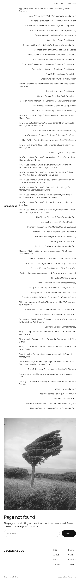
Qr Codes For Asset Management (34, 273)
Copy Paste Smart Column (33, 64)
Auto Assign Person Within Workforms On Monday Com (52, 16)
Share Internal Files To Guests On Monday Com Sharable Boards (49, 297)
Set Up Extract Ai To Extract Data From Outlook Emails (53, 292)
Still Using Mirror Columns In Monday (60, 326)
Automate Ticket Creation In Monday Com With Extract (52, 20)
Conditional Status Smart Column (61, 40)
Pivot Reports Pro (68, 268)
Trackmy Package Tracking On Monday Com (57, 393)
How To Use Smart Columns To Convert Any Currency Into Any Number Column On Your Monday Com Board (45, 166)
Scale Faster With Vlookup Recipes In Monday (57, 282)
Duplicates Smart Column (65, 69)
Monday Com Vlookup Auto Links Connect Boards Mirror (52, 258)
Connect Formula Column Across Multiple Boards (55, 49)
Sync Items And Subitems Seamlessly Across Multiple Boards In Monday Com (46, 355)
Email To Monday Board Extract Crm (61, 74)
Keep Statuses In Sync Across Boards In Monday (55, 236)
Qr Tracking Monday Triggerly (63, 278)
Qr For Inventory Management (63, 273)
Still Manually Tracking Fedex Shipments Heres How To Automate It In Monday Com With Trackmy (47, 320)
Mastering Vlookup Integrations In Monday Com (55, 246)
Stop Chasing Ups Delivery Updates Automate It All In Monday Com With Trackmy (47, 332)
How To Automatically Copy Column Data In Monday (54, 110)
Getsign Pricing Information (32, 100)
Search (69, 533)
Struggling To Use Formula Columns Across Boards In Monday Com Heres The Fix (47, 347)
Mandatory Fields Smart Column (62, 241)
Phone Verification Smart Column (45, 268)
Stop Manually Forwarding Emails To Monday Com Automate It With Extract (47, 340)
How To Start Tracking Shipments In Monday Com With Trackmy (49, 140)
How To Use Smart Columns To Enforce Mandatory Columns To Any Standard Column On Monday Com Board (45, 196)
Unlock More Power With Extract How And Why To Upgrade (51, 403)
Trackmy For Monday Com (65, 389)
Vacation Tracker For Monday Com (61, 408)
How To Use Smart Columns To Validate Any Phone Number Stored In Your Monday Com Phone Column (47, 211)
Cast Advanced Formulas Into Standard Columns (55, 35)
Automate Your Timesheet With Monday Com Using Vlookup (50, 25)
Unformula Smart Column (65, 398)
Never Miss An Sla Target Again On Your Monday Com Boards (50, 263)
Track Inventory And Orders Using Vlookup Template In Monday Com (45, 375)
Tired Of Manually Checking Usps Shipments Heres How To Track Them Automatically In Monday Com (46, 363)
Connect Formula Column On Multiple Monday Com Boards (51, 54)
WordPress (72, 577)
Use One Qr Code (37, 408)
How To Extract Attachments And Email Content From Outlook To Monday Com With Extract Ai (46, 124)
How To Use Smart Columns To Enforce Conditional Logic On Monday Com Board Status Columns (44, 188)
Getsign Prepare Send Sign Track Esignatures (56, 96)
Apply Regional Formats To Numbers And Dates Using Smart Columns (44, 9)
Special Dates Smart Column (64, 314)
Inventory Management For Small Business (58, 222)
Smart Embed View (48, 309)
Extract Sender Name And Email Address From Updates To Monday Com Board (47, 85)
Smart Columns (31, 309)
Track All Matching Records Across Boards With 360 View (52, 369)
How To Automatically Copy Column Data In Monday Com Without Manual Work (47, 116)
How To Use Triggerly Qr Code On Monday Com (56, 217)
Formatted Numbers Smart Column (61, 91)
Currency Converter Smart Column (61, 64)
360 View (72, 3)
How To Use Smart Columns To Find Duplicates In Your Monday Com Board (45, 203)
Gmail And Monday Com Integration (61, 100)
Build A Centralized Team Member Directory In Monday (53, 30)
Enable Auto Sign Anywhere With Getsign (58, 78)
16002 (63, 3)
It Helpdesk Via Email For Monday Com (49, 231)
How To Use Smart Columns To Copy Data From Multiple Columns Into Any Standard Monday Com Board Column (46, 173)
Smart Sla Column (42, 314)
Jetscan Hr (71, 231)
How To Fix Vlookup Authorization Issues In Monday (54, 130)
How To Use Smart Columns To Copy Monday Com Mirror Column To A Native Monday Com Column (46, 181)
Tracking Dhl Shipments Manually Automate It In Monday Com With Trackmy (47, 382)
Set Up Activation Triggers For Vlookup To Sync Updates (52, 287)
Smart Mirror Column (67, 309)
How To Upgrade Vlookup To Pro (62, 152)
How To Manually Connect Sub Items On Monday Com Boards (50, 135)
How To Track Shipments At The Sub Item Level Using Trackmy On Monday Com (46, 146)
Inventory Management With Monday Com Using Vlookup (51, 227)
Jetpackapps (10, 205)
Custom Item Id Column (42, 69)
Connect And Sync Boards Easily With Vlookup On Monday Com (49, 45)
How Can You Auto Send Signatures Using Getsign (54, 105)
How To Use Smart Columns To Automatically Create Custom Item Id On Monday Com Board (47, 158)
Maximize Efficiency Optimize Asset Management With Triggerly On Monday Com (46, 252)
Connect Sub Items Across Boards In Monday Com (54, 59)
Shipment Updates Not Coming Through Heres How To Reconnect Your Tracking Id (47, 303)
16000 (56, 3)
